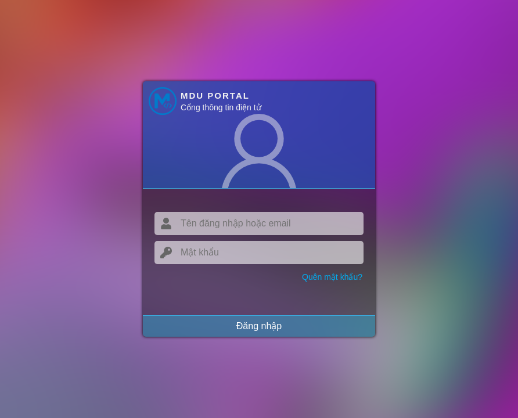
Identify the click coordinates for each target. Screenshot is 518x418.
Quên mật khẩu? (332, 277)
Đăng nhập (259, 326)
